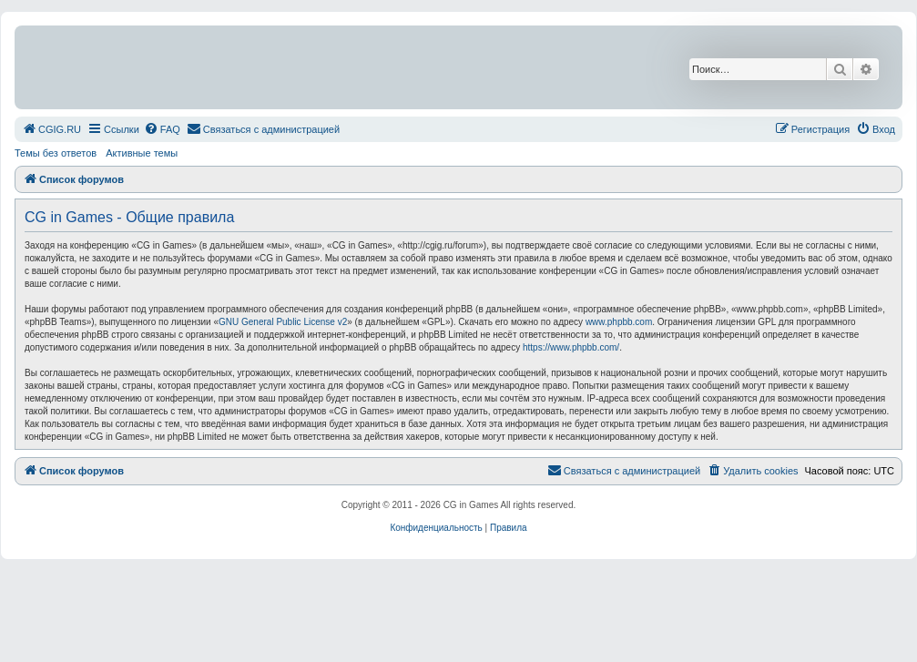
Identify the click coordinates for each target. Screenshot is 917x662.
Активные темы (142, 153)
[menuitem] (51, 129)
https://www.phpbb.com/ (571, 347)
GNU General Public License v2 (283, 322)
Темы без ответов (56, 153)
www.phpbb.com (619, 322)
